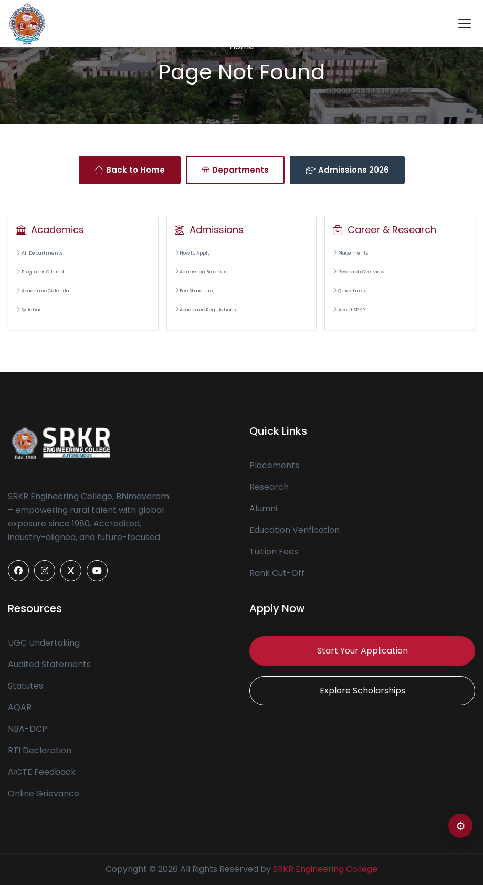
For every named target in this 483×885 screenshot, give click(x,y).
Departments (235, 169)
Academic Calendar (43, 291)
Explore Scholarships (362, 690)
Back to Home (129, 169)
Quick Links (349, 291)
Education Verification (294, 530)
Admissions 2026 (347, 169)
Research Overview (358, 272)
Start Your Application (362, 651)
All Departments (39, 253)
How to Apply (193, 253)
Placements (350, 253)
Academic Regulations (205, 310)
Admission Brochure (202, 272)
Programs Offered (40, 272)
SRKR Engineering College (325, 869)
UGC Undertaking (44, 643)
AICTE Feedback (42, 772)
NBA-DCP (27, 729)
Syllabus (28, 310)
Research (269, 487)
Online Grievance (43, 793)
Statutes (25, 686)
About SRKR (349, 310)
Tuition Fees (273, 551)
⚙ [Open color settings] (461, 826)
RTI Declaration (39, 750)
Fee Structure (194, 291)
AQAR (20, 707)
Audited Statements (49, 664)
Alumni (263, 508)
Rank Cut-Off (276, 573)
